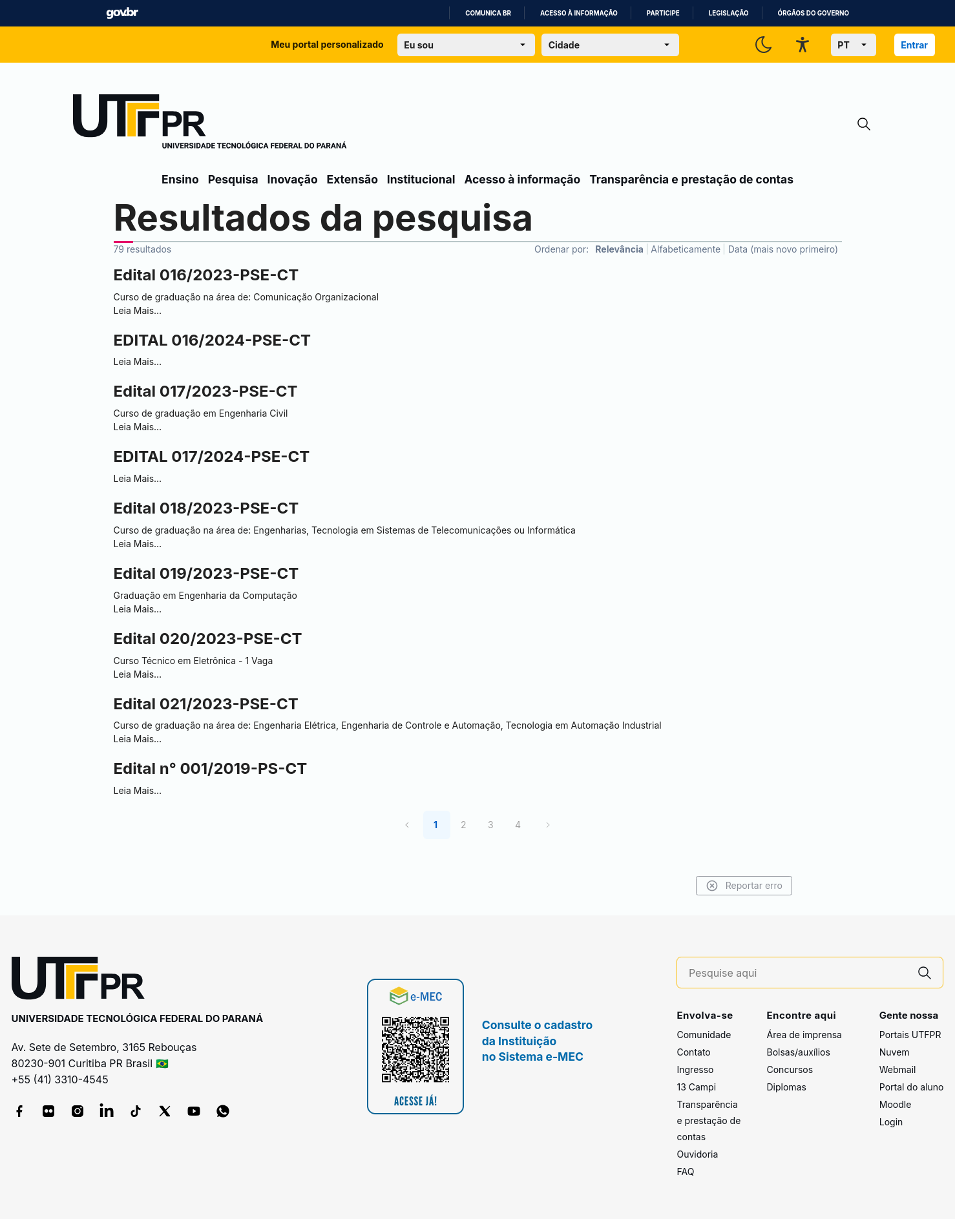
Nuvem (894, 1052)
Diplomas (786, 1086)
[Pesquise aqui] (798, 973)
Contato (693, 1052)
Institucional (421, 179)
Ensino (180, 179)
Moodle (895, 1104)
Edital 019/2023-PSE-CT (206, 573)
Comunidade (704, 1034)
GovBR (122, 13)
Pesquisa (233, 179)
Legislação (729, 13)
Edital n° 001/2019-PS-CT (211, 768)
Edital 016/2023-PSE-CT (206, 275)
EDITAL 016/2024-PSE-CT (212, 340)
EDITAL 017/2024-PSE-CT (212, 456)
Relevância (619, 249)
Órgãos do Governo (813, 13)
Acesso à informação (579, 13)
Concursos (789, 1069)
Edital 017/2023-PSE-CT (206, 391)
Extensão (352, 179)
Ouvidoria (697, 1154)
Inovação (293, 179)
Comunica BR (488, 13)
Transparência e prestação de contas (691, 179)
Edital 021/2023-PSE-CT (206, 703)
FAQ (685, 1171)
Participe (663, 13)
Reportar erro (744, 885)
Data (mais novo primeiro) (783, 249)
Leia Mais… (138, 310)
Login (891, 1121)
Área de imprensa (803, 1034)
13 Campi (696, 1086)
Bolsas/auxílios (798, 1052)
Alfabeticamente (685, 249)
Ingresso (695, 1069)
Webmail (897, 1069)
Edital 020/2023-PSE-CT (208, 638)
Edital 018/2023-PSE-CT (206, 508)
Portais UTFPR (910, 1034)
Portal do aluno (911, 1086)
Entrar (914, 44)
